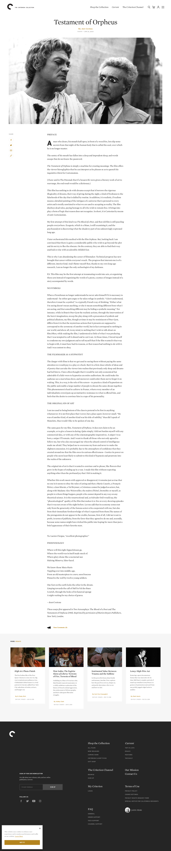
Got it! (22, 842)
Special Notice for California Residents (142, 801)
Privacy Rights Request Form (137, 798)
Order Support (94, 817)
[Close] (40, 828)
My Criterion (95, 786)
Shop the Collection (97, 7)
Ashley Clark (60, 701)
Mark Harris (136, 696)
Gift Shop (92, 761)
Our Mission (132, 770)
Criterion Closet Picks (97, 758)
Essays (80, 31)
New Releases (93, 751)
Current (113, 7)
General (91, 814)
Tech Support (93, 820)
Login (90, 791)
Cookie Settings (131, 794)
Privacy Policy (131, 791)
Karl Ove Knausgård (101, 694)
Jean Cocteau (87, 29)
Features (128, 755)
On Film (17, 699)
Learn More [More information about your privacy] (19, 836)
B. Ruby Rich (21, 696)
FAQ (90, 809)
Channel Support (95, 824)
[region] (22, 837)
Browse (91, 774)
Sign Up (91, 778)
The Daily (129, 758)
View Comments (60, 627)
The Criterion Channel (130, 7)
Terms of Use (132, 786)
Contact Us (131, 774)
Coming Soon (93, 755)
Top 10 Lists (129, 748)
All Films (92, 748)
